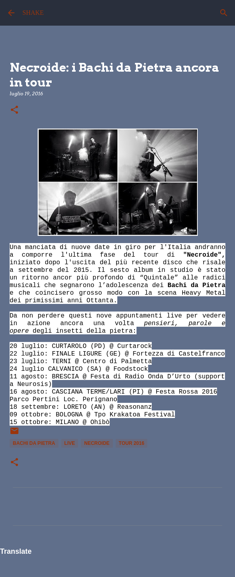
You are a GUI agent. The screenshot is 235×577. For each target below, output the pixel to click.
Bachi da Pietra (34, 443)
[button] (14, 110)
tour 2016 (132, 443)
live (69, 443)
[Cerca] (224, 12)
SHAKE (33, 12)
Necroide (96, 443)
